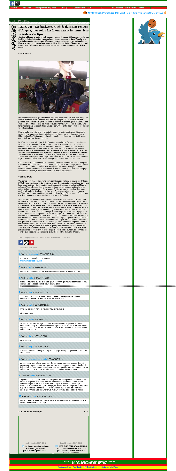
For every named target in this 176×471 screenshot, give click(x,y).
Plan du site (77, 467)
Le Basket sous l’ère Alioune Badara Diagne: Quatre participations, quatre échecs (35, 448)
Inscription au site (105, 467)
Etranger (64, 8)
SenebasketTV (131, 8)
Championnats (42, 8)
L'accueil (13, 8)
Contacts (141, 8)
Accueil (12, 21)
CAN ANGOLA (23, 21)
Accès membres (64, 467)
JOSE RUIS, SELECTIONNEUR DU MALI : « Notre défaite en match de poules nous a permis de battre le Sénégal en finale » (71, 448)
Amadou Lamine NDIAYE (41, 237)
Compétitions (79, 8)
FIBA (102, 8)
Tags (116, 467)
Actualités (27, 8)
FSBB (89, 8)
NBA (153, 8)
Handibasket (117, 8)
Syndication (92, 467)
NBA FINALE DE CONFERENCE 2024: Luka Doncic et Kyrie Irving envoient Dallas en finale (126, 13)
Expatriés (52, 8)
